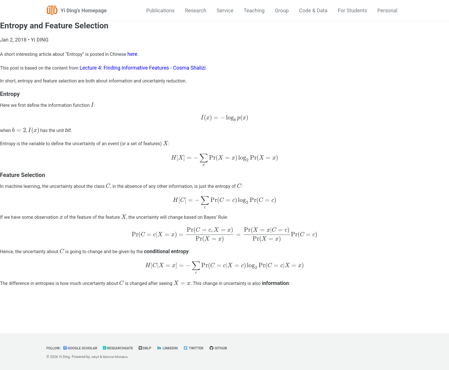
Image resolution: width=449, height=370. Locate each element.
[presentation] (103, 110)
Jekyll (95, 357)
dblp (154, 348)
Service (224, 10)
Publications (160, 10)
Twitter (206, 348)
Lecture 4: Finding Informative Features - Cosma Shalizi (153, 69)
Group (282, 10)
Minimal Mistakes (118, 357)
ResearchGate (125, 348)
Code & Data (313, 10)
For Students (352, 10)
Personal (387, 10)
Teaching (254, 10)
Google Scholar (84, 348)
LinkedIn (178, 348)
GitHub (233, 348)
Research (195, 10)
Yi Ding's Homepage (84, 10)
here (148, 54)
